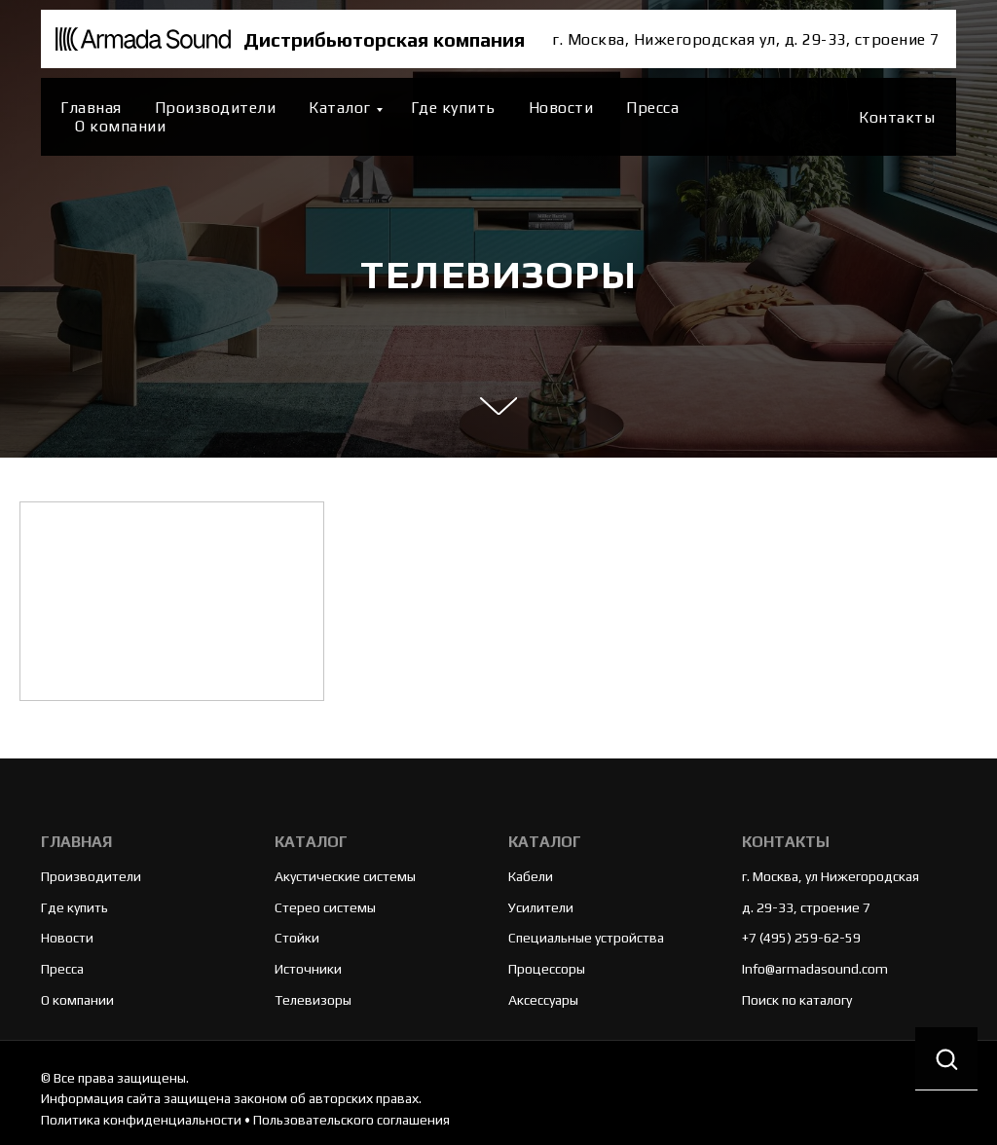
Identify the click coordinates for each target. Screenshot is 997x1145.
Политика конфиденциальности (141, 1119)
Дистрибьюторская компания (384, 39)
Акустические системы (345, 876)
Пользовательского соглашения (351, 1119)
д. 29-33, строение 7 (806, 907)
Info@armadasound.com (815, 969)
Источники (308, 969)
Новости (561, 107)
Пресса (652, 107)
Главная (91, 107)
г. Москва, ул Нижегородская (830, 876)
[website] (818, 116)
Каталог (340, 107)
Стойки (297, 937)
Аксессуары (543, 1000)
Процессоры (546, 969)
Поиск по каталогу (797, 1000)
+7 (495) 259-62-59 (801, 937)
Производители (216, 107)
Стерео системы (325, 907)
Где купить (453, 107)
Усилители (540, 907)
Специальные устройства (586, 937)
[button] (946, 1058)
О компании (120, 126)
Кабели (530, 876)
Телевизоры (313, 1000)
